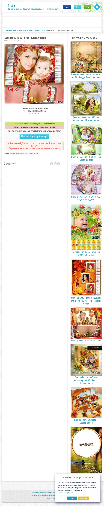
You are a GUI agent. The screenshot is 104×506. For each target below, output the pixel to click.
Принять (72, 498)
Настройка (83, 498)
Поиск (67, 7)
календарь (12, 153)
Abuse (49, 499)
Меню (78, 7)
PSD (23, 153)
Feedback (55, 499)
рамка (26, 153)
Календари (22, 41)
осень (17, 153)
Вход (87, 7)
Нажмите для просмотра (34, 136)
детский (36, 153)
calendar (31, 153)
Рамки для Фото (11, 41)
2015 (20, 153)
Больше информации (65, 493)
